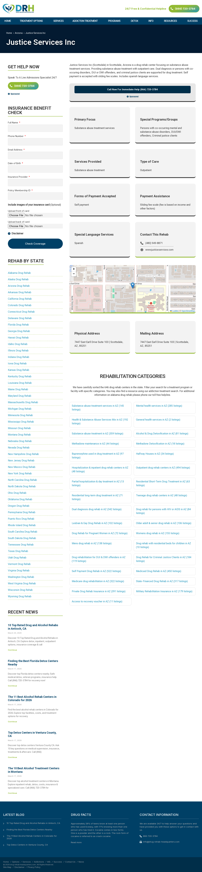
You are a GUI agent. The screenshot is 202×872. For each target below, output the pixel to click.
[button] (133, 285)
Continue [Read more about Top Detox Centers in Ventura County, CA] (12, 757)
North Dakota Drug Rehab (22, 486)
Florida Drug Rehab (18, 324)
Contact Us (70, 862)
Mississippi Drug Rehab (21, 421)
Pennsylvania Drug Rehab (21, 512)
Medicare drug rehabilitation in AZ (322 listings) (98, 581)
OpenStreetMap (188, 311)
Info (152, 21)
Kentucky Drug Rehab (19, 376)
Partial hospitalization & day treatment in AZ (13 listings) (98, 483)
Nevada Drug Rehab (19, 447)
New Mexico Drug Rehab (21, 467)
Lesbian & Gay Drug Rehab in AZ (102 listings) (97, 523)
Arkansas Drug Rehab (19, 292)
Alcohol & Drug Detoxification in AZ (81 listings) (162, 433)
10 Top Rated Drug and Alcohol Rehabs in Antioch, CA (33, 823)
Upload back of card (19, 222)
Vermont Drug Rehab (19, 564)
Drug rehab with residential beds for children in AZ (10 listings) (163, 545)
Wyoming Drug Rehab (19, 596)
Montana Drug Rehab (19, 434)
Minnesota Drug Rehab (20, 415)
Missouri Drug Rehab (19, 428)
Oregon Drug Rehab (18, 505)
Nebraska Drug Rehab (20, 441)
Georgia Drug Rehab (19, 331)
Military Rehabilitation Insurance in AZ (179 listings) (164, 591)
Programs (115, 21)
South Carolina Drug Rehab (22, 531)
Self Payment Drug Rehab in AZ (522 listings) (96, 571)
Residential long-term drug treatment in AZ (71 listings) (97, 497)
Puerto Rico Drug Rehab (21, 518)
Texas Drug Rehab (18, 551)
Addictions (39, 862)
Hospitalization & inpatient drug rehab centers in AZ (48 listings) (100, 469)
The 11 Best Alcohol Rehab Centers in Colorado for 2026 (32, 837)
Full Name (13, 123)
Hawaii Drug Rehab (18, 337)
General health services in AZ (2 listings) (158, 419)
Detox (135, 21)
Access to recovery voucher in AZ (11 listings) (97, 601)
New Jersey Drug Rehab (21, 460)
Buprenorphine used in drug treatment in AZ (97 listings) (98, 455)
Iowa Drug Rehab (17, 363)
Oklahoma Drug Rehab (20, 499)
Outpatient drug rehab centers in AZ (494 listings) (163, 467)
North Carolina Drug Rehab (22, 479)
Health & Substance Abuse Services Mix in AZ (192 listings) (100, 421)
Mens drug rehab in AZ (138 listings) (92, 543)
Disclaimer (19, 867)
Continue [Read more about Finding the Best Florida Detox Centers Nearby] (12, 686)
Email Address (15, 150)
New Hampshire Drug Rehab (23, 454)
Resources (171, 21)
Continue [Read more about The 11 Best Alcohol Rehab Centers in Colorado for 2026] (12, 721)
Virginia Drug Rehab (19, 570)
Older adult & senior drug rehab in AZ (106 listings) (163, 523)
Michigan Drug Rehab (19, 408)
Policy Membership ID (19, 190)
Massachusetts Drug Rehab (23, 402)
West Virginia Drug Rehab (22, 583)
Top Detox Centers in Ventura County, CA (27, 844)
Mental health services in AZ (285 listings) (159, 405)
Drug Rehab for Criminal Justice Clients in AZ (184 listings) (163, 559)
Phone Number (16, 136)
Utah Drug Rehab (17, 557)
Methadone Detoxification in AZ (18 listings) (160, 443)
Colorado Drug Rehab (19, 305)
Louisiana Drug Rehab (20, 382)
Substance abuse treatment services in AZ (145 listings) (98, 407)
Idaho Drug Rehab (17, 344)
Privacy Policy (34, 867)
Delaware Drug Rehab (20, 318)
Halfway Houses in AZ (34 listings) (155, 453)
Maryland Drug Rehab (19, 395)
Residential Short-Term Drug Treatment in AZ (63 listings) (163, 483)
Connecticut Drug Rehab (21, 311)
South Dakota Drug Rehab (22, 538)
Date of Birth (14, 163)
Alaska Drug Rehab (18, 279)
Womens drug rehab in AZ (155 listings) (157, 533)
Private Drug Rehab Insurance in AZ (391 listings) (98, 591)
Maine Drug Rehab (18, 389)
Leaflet (174, 311)
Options (15, 862)
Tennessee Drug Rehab (21, 544)
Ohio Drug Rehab (17, 492)
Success (192, 20)
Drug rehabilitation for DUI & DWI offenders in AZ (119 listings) (98, 559)
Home (7, 20)
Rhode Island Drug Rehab (22, 525)
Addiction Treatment (85, 21)
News (81, 862)
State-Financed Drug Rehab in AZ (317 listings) (162, 581)
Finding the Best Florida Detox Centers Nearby (29, 829)
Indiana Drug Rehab (18, 357)
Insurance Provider (18, 177)
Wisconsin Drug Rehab (20, 589)
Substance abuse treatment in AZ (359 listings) (97, 433)
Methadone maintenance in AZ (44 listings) (95, 443)
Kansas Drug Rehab (18, 369)
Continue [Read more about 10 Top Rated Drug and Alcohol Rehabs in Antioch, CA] (12, 650)
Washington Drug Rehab (21, 576)
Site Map (7, 867)
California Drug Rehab (20, 298)
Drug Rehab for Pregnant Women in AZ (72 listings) (100, 533)
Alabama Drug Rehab (19, 272)
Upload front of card (18, 211)
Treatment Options (32, 21)
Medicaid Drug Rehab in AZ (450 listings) (158, 571)
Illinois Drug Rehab (18, 350)
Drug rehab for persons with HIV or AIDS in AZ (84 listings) (163, 511)
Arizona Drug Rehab (19, 285)
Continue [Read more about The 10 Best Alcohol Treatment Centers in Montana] (12, 793)
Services (58, 20)
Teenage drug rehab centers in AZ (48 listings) (161, 495)
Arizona (19, 33)
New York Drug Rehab (20, 473)
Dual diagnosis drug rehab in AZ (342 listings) (97, 509)
